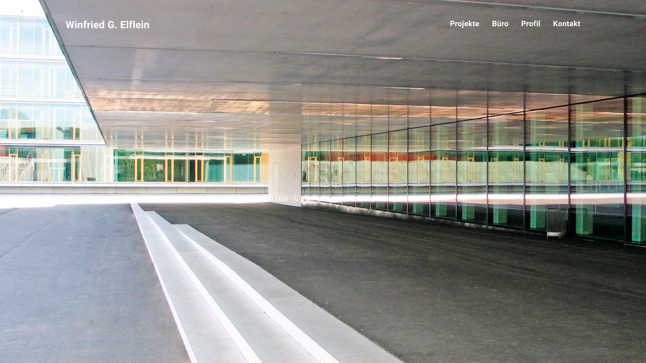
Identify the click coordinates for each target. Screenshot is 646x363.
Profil (531, 23)
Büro (500, 23)
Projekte (464, 23)
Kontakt (566, 23)
